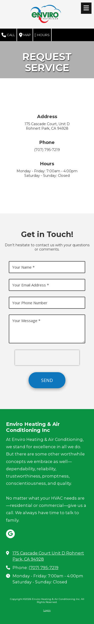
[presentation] (47, 357)
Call (8, 35)
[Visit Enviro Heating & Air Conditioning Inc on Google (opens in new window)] (10, 533)
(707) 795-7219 (43, 567)
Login (47, 610)
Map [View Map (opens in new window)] (25, 35)
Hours (42, 35)
